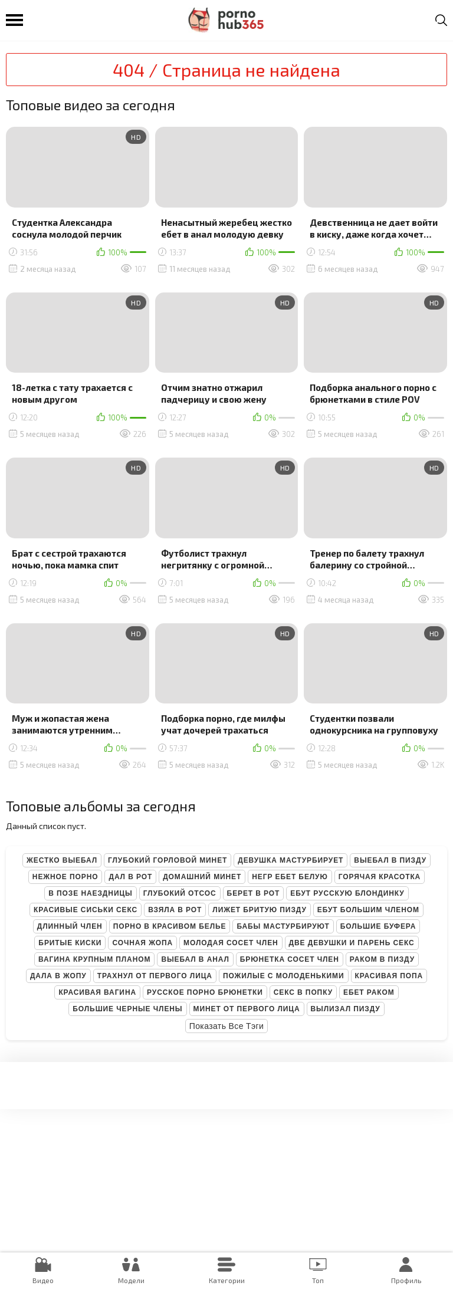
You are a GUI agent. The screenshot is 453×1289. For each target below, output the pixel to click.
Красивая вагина (97, 992)
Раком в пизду (382, 959)
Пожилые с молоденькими (283, 976)
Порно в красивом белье (169, 926)
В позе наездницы (90, 893)
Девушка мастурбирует (290, 860)
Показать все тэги (226, 1026)
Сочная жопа (142, 943)
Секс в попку (303, 992)
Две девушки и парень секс (352, 943)
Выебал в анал (195, 959)
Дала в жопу (58, 976)
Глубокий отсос (179, 893)
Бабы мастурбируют (283, 926)
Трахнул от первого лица (154, 976)
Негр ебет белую (290, 877)
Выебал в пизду (390, 860)
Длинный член (70, 926)
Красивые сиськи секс (85, 910)
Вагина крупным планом (94, 959)
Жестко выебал (62, 860)
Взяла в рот (175, 910)
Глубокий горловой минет (167, 860)
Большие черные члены (127, 1009)
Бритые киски (69, 943)
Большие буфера (378, 926)
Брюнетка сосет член (289, 959)
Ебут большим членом (368, 910)
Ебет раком (369, 992)
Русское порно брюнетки (205, 992)
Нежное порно (65, 877)
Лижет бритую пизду (259, 910)
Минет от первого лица (246, 1009)
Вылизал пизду (345, 1009)
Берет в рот (253, 893)
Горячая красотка (380, 877)
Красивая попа (389, 976)
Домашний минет (202, 877)
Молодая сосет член (230, 943)
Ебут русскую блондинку (347, 893)
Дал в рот (130, 877)
